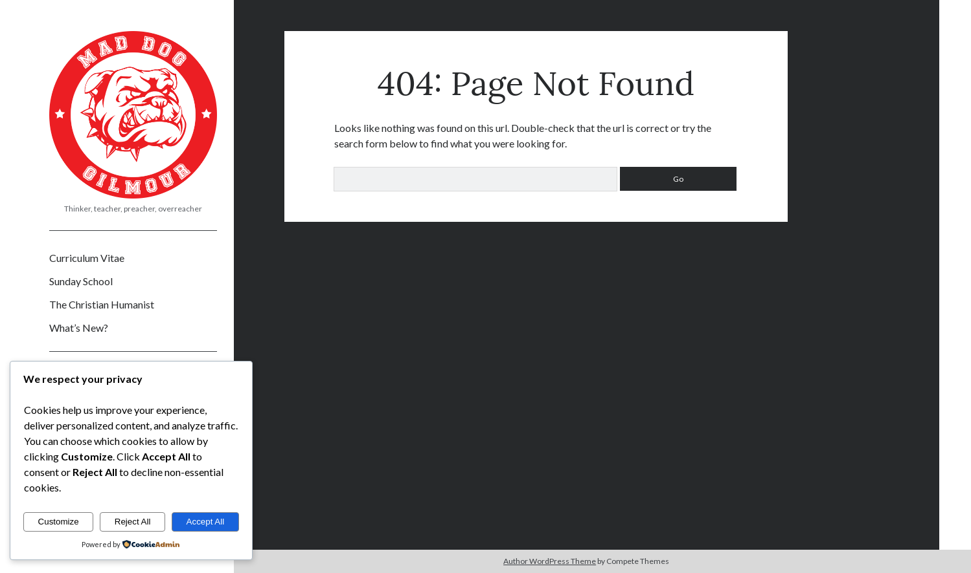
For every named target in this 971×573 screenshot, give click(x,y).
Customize (58, 521)
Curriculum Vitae (86, 258)
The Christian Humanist (101, 304)
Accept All (206, 521)
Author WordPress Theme (549, 561)
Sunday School (81, 281)
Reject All (133, 521)
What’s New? (78, 327)
